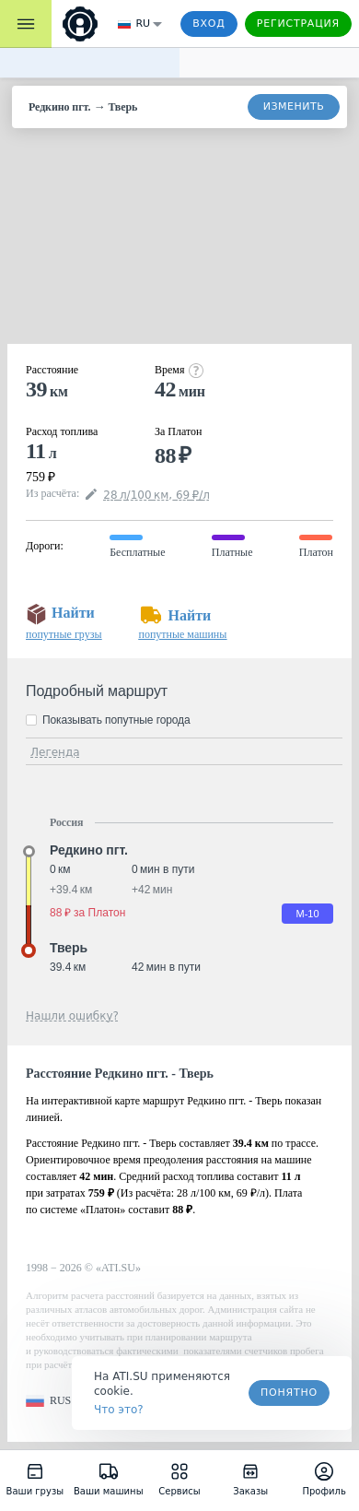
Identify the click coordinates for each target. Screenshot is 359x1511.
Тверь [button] (68, 947)
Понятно (289, 1393)
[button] (48, 1401)
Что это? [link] (119, 1409)
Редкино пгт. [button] (89, 850)
